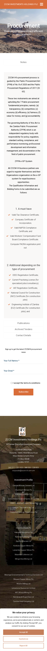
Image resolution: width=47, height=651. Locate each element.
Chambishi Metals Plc (23, 490)
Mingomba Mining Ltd (23, 559)
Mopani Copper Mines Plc (23, 579)
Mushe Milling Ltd (23, 584)
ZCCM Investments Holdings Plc (21, 4)
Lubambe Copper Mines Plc (23, 550)
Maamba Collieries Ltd (23, 555)
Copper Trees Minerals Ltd (23, 508)
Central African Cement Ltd (23, 485)
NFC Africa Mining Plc (23, 593)
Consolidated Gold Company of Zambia (23, 499)
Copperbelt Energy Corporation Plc (23, 512)
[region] (23, 629)
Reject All (24, 646)
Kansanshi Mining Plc (23, 537)
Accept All (23, 632)
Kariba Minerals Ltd (23, 541)
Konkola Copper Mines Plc (23, 546)
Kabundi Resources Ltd (24, 532)
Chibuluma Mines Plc (23, 494)
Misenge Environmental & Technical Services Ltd (24, 575)
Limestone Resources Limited (23, 588)
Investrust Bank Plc (23, 528)
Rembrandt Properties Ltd (23, 597)
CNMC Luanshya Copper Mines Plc (23, 503)
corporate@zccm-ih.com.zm (23, 471)
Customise (23, 639)
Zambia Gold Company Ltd (23, 601)
